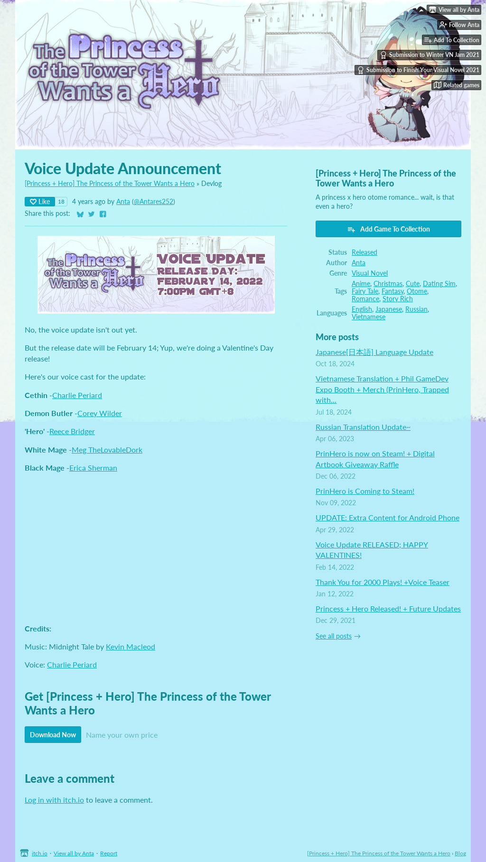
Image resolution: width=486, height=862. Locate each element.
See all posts (334, 636)
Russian (416, 309)
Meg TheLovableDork (107, 449)
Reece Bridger (72, 431)
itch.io (39, 853)
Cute (413, 283)
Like (40, 201)
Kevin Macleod (130, 646)
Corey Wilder (99, 412)
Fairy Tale (365, 291)
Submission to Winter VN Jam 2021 (429, 55)
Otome (417, 291)
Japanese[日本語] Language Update (374, 351)
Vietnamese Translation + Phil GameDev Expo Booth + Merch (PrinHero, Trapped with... (382, 389)
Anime (361, 283)
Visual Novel (370, 273)
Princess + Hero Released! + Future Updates (388, 608)
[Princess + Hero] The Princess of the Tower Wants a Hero (110, 183)
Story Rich (398, 299)
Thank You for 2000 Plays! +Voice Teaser (382, 581)
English (362, 309)
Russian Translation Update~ (363, 426)
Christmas (388, 283)
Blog (460, 853)
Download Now (53, 735)
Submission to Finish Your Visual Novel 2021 (418, 70)
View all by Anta (74, 853)
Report (108, 853)
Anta (123, 201)
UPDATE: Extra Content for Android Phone (387, 517)
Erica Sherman (93, 467)
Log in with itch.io (54, 799)
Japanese (388, 309)
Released (364, 252)
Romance (365, 299)
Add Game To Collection (388, 229)
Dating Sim (439, 283)
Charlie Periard (77, 394)
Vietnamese (368, 317)
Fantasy (392, 291)
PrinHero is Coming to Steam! (365, 490)
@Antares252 (153, 201)
